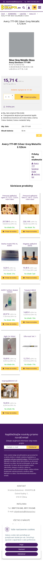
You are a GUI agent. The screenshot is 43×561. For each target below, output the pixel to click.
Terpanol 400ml (30, 290)
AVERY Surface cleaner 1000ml (9, 291)
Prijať (21, 545)
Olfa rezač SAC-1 (30, 336)
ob (15, 511)
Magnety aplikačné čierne (30, 245)
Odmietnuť (21, 554)
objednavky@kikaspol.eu (14, 2)
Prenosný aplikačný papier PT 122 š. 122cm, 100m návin (9, 197)
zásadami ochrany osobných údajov (16, 459)
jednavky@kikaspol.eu (25, 511)
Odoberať (33, 447)
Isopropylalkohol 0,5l (9, 381)
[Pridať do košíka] (27, 97)
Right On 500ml (9, 336)
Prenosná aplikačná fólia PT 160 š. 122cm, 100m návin (30, 197)
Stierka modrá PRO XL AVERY (9, 245)
